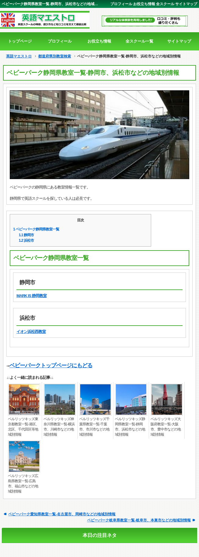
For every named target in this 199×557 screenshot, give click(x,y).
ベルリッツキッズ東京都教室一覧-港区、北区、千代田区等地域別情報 (23, 427)
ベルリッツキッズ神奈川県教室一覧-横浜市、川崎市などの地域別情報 (59, 427)
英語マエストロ (19, 56)
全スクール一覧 (139, 41)
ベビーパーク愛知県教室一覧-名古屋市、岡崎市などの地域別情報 (61, 514)
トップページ (20, 41)
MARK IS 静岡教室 (31, 295)
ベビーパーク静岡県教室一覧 (36, 229)
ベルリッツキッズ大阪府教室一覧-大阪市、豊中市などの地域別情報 (166, 427)
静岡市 (26, 235)
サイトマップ (186, 4)
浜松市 (26, 240)
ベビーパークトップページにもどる (50, 365)
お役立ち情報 (144, 4)
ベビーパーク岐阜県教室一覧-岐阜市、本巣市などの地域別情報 (139, 520)
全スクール (165, 4)
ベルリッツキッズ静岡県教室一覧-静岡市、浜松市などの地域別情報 (130, 427)
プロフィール (121, 4)
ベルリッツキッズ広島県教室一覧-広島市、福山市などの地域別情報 (23, 483)
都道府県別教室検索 (54, 56)
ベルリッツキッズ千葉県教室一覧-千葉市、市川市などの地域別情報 (94, 427)
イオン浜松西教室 (31, 331)
